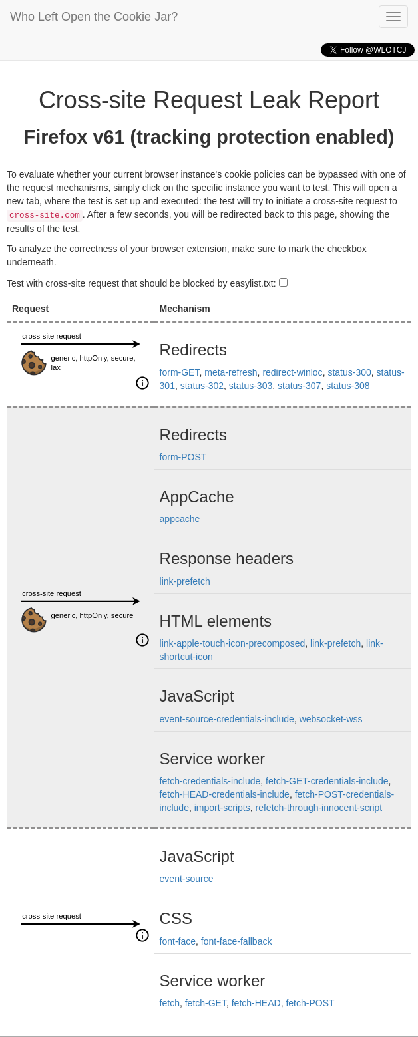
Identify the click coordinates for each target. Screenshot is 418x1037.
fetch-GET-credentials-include (327, 781)
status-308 (347, 385)
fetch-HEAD (256, 1003)
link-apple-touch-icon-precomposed (233, 643)
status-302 (202, 385)
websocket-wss (331, 719)
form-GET (180, 372)
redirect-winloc (292, 372)
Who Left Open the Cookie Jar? (94, 16)
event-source (187, 878)
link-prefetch (185, 581)
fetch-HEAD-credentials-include (225, 794)
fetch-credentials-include (210, 781)
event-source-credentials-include (227, 719)
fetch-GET (205, 1003)
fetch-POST (310, 1003)
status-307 (299, 385)
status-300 (349, 372)
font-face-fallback (236, 941)
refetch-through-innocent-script (319, 807)
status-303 (250, 385)
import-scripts (222, 807)
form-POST (183, 457)
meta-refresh (230, 372)
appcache (180, 519)
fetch (170, 1003)
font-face (178, 941)
